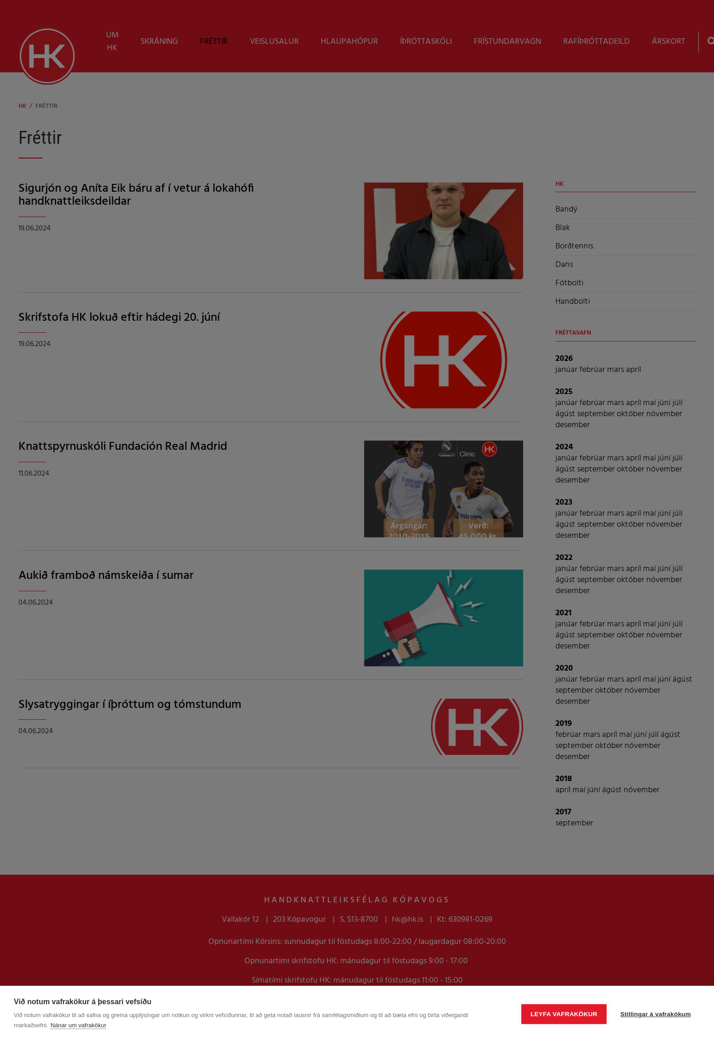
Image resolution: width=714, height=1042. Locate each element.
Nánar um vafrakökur (78, 1025)
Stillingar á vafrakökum (655, 1014)
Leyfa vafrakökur (564, 1014)
